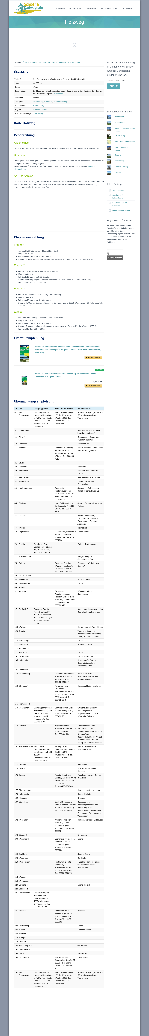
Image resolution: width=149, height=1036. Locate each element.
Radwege (60, 8)
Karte (34, 62)
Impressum (128, 8)
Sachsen (118, 173)
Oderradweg (38, 113)
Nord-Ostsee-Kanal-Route (125, 142)
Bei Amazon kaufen (94, 357)
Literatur (62, 62)
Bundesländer (75, 8)
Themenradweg (60, 102)
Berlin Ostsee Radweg (121, 210)
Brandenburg (38, 105)
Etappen (54, 62)
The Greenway (118, 190)
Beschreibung (44, 62)
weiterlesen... (59, 94)
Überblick (27, 62)
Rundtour (48, 102)
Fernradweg (38, 102)
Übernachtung (73, 62)
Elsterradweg (120, 136)
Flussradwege (120, 123)
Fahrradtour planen (109, 8)
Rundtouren (119, 117)
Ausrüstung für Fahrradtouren (118, 196)
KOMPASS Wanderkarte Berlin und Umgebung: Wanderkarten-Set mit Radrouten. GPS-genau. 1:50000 (65, 375)
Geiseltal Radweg (121, 167)
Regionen (91, 8)
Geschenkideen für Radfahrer (119, 204)
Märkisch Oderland (41, 109)
